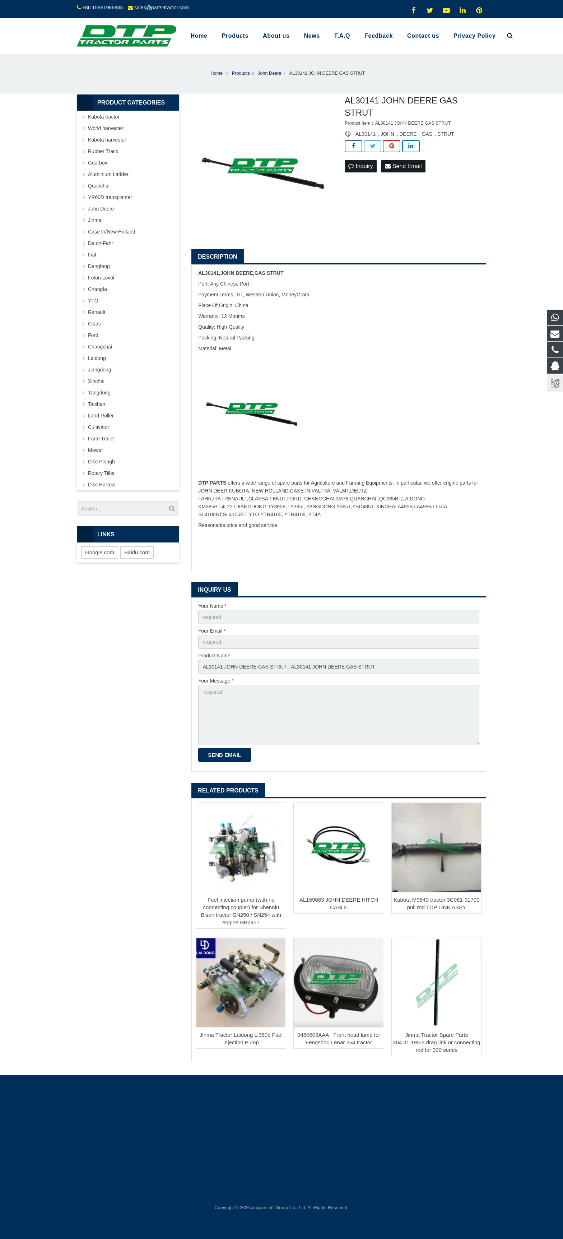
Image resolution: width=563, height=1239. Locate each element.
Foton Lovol (101, 278)
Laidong (97, 358)
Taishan (96, 404)
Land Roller (101, 416)
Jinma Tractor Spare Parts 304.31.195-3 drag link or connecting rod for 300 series (436, 1042)
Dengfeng (99, 266)
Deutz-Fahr (100, 243)
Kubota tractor (104, 117)
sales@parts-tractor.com (161, 7)
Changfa (97, 289)
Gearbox (97, 163)
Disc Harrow (101, 484)
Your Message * (215, 681)
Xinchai (96, 381)
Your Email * (212, 631)
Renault (96, 312)
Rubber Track (103, 151)
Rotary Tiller (101, 473)
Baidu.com (137, 552)
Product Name (214, 655)
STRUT (445, 134)
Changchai (100, 347)
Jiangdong (99, 370)
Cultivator (98, 427)
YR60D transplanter (110, 197)
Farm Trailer (101, 438)
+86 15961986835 (102, 7)
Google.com (99, 552)
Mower (95, 450)
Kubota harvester (107, 140)
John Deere (101, 209)
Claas (94, 324)
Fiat (92, 255)
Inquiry (360, 166)
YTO (93, 301)
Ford (93, 335)
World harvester (106, 128)
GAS (427, 134)
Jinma (94, 220)
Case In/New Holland (111, 232)
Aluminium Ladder (108, 174)
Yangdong (99, 393)
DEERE (408, 134)
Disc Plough (101, 461)
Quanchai (99, 186)
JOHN (387, 134)
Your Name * (212, 606)
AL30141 (365, 134)
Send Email (403, 166)
